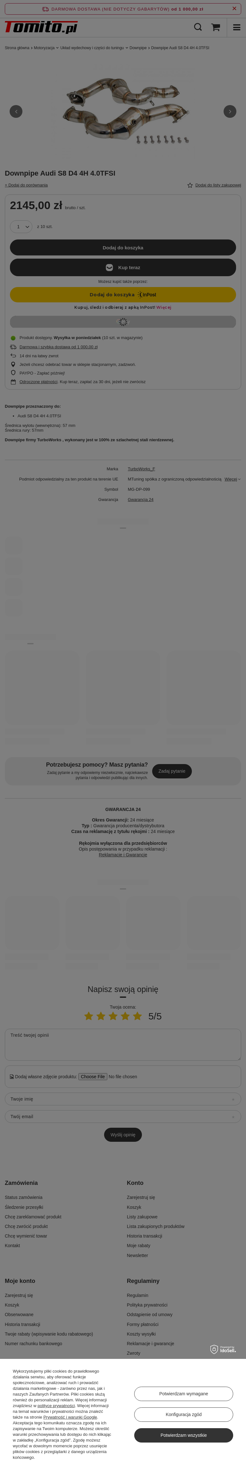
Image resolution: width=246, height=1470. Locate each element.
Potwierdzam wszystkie (183, 1435)
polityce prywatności (56, 1405)
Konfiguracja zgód (183, 1414)
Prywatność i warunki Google (70, 1417)
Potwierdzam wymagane (183, 1393)
